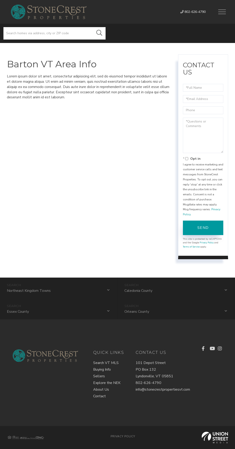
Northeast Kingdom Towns (29, 290)
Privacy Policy (207, 242)
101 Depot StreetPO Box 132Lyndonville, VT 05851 (154, 369)
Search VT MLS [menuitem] (106, 362)
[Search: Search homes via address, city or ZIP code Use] (48, 33)
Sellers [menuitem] (99, 376)
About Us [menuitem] (101, 389)
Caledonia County (138, 290)
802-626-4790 (193, 12)
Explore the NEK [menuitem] (106, 382)
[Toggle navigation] (222, 12)
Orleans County (136, 311)
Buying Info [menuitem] (102, 369)
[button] (99, 33)
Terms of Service (191, 246)
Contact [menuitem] (99, 396)
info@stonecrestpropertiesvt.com (163, 389)
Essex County (18, 311)
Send (203, 227)
